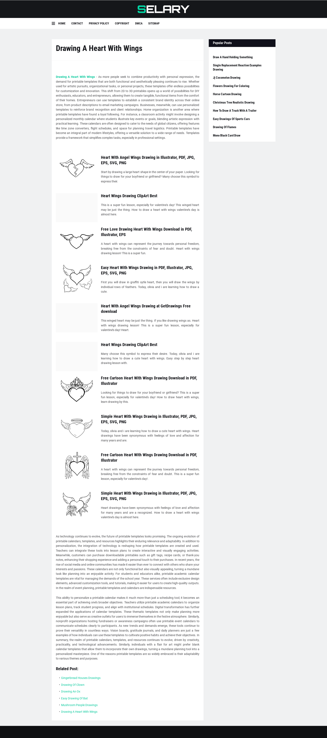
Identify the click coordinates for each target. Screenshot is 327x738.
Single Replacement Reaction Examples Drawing (237, 67)
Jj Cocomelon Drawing (226, 78)
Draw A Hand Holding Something (233, 57)
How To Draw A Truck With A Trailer (235, 110)
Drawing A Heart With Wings (75, 76)
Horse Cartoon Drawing (227, 94)
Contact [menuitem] (77, 23)
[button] (55, 23)
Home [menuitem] (61, 23)
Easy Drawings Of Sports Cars (231, 119)
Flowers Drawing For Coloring (231, 86)
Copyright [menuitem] (122, 23)
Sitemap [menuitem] (154, 23)
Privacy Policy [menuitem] (99, 23)
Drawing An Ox (70, 691)
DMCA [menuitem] (138, 23)
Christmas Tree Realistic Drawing (234, 102)
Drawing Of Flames (224, 127)
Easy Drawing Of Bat (74, 698)
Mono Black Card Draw (226, 135)
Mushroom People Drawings (79, 705)
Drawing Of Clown (72, 684)
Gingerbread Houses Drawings (81, 678)
